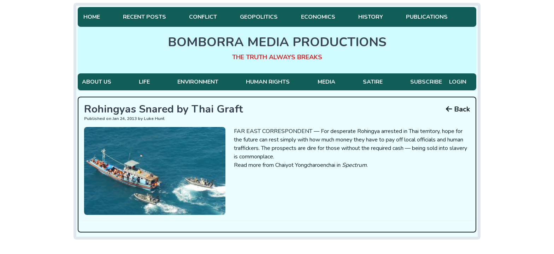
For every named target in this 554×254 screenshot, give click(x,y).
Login (457, 82)
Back (458, 109)
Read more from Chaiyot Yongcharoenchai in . (301, 165)
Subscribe (426, 82)
